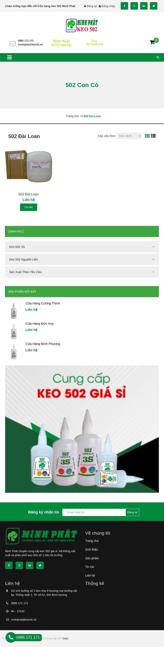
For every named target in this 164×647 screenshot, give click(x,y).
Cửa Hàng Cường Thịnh (42, 303)
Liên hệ (90, 575)
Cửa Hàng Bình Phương (42, 344)
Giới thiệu (91, 549)
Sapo (65, 638)
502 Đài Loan (28, 194)
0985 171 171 (26, 40)
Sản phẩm (92, 558)
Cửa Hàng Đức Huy (39, 323)
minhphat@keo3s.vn (30, 44)
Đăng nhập (108, 6)
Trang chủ (92, 540)
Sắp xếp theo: (107, 136)
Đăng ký (92, 6)
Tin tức (89, 566)
